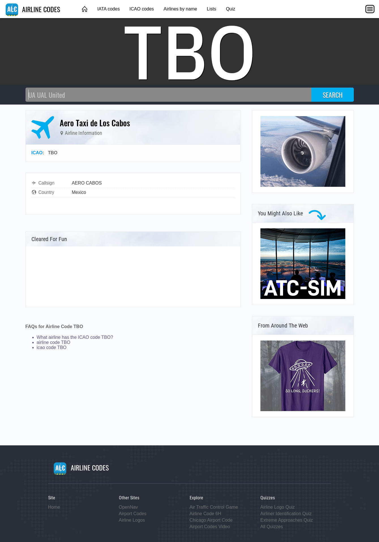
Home (54, 507)
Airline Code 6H (205, 513)
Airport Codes (133, 513)
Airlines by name (180, 8)
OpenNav (128, 507)
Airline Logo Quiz (277, 507)
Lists (211, 8)
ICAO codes (141, 8)
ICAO (37, 152)
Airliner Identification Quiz (286, 513)
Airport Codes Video (210, 526)
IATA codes (108, 8)
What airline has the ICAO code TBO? (75, 337)
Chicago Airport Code (211, 520)
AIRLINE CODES (33, 9)
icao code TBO (52, 347)
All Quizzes (271, 526)
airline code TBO (53, 342)
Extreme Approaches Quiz (286, 520)
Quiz (230, 8)
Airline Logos (132, 520)
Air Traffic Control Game (214, 507)
